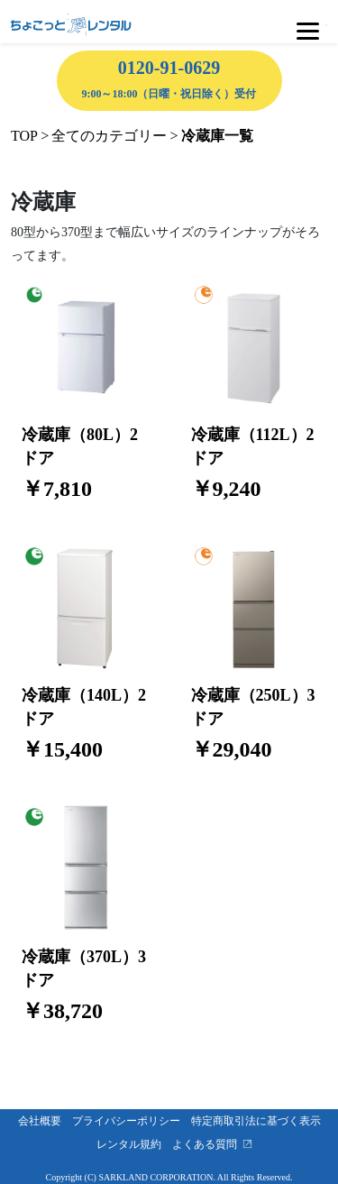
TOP (24, 135)
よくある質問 (210, 1144)
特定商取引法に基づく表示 (261, 1121)
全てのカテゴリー (109, 135)
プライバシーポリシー (131, 1121)
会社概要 (45, 1121)
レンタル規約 (134, 1144)
